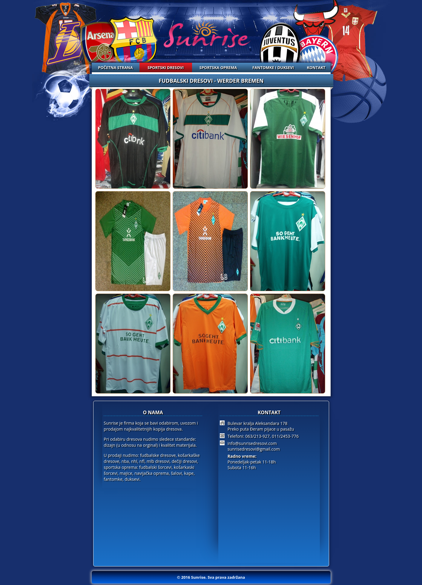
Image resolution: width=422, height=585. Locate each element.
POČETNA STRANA (115, 67)
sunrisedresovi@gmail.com (254, 449)
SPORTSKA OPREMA (218, 67)
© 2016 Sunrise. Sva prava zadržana (211, 577)
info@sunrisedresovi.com (252, 443)
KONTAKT (316, 67)
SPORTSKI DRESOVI (166, 67)
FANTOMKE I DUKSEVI (273, 67)
